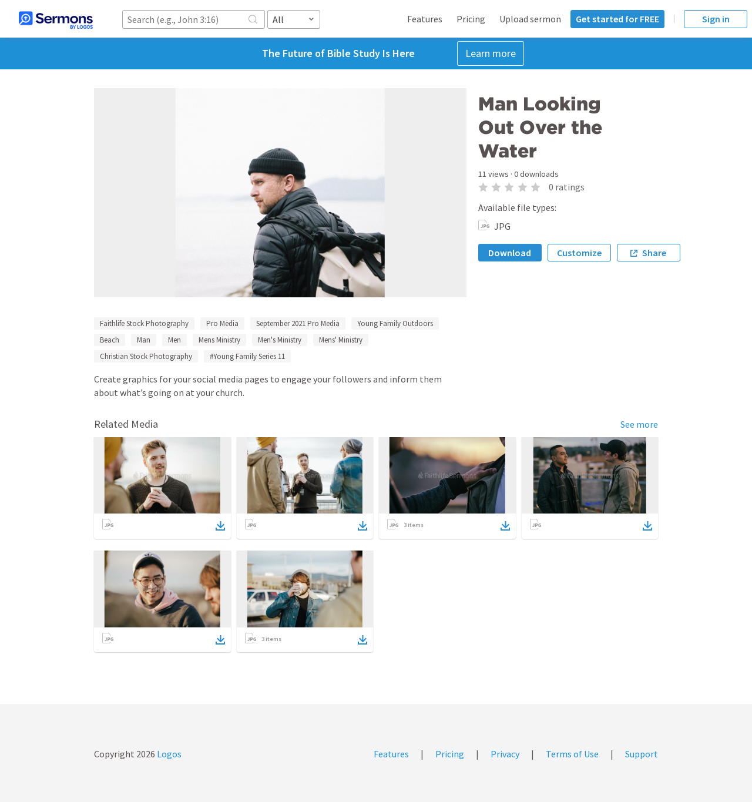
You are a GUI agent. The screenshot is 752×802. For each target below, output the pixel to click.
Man (143, 340)
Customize (579, 253)
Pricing (470, 19)
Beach (109, 340)
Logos (168, 754)
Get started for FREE (617, 19)
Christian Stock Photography (146, 356)
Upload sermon (530, 19)
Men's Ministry (279, 340)
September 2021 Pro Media (298, 323)
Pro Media (222, 323)
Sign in (716, 19)
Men (174, 340)
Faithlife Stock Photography (144, 323)
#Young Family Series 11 (247, 356)
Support (641, 754)
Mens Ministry (219, 340)
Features (424, 19)
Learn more (490, 53)
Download (509, 253)
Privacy (505, 754)
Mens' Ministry (340, 340)
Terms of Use (572, 754)
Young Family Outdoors (395, 323)
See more (639, 424)
